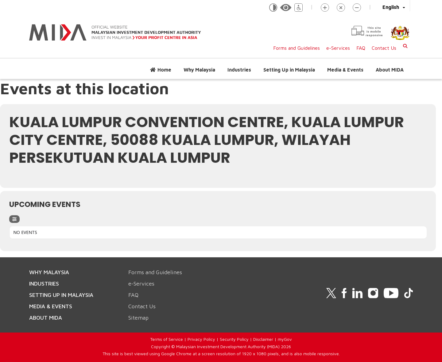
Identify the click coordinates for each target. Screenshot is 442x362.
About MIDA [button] (390, 69)
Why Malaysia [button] (199, 69)
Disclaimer (263, 339)
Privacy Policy (201, 339)
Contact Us (384, 48)
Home (164, 69)
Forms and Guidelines (296, 48)
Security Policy (234, 339)
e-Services (338, 48)
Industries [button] (239, 69)
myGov (285, 339)
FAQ (360, 48)
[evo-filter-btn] (14, 219)
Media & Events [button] (345, 69)
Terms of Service (166, 339)
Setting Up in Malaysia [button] (289, 69)
